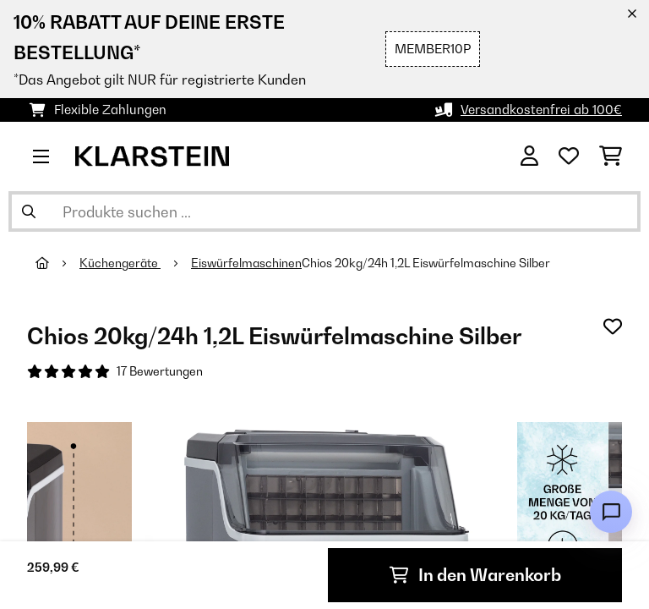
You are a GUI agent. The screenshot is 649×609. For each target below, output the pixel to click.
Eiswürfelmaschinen (246, 263)
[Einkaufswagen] (610, 156)
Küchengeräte (120, 263)
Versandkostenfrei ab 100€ (541, 109)
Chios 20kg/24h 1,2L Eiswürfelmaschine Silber (426, 263)
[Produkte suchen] (324, 211)
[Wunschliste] (569, 156)
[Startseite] (57, 263)
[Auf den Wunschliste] (612, 326)
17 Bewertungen (160, 371)
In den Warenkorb (475, 575)
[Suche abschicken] (28, 211)
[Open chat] (611, 512)
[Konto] (529, 156)
